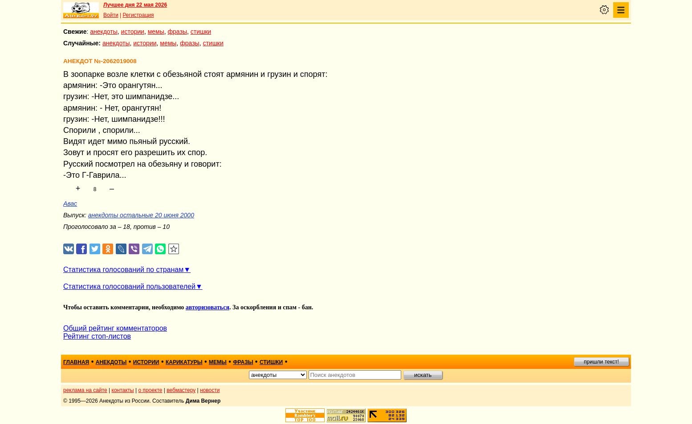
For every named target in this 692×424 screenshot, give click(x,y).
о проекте (150, 390)
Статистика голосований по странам (123, 269)
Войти (110, 15)
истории (132, 31)
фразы (177, 31)
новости (210, 390)
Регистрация (138, 15)
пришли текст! (601, 362)
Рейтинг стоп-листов (97, 336)
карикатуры (184, 362)
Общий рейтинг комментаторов (115, 328)
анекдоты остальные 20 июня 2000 (141, 215)
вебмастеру (181, 390)
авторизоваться (207, 307)
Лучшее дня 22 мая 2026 (135, 5)
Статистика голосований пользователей (129, 286)
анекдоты (104, 31)
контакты (123, 390)
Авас (70, 203)
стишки (201, 31)
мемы (156, 31)
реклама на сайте (85, 390)
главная (76, 362)
